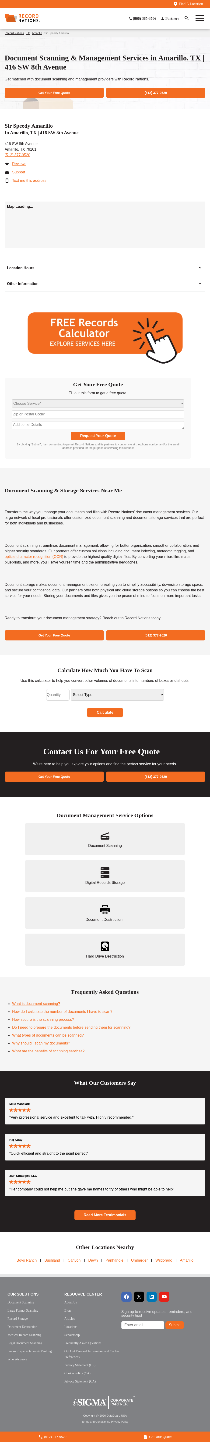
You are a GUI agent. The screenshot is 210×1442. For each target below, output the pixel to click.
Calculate (105, 712)
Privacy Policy (120, 1421)
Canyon (74, 1260)
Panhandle (114, 1260)
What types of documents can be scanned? (48, 1035)
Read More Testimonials (105, 1215)
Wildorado (163, 1260)
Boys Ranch (27, 1260)
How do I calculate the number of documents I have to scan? (62, 1012)
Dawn (93, 1260)
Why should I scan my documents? (41, 1043)
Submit (175, 1325)
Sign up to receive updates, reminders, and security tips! (156, 1313)
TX (28, 33)
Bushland (52, 1260)
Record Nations (14, 33)
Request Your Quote (98, 436)
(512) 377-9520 (17, 155)
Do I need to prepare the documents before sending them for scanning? (71, 1027)
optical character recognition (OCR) (34, 557)
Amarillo (37, 33)
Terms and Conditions (95, 1421)
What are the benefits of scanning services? (48, 1051)
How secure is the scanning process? (43, 1019)
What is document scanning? (36, 1004)
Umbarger (139, 1260)
